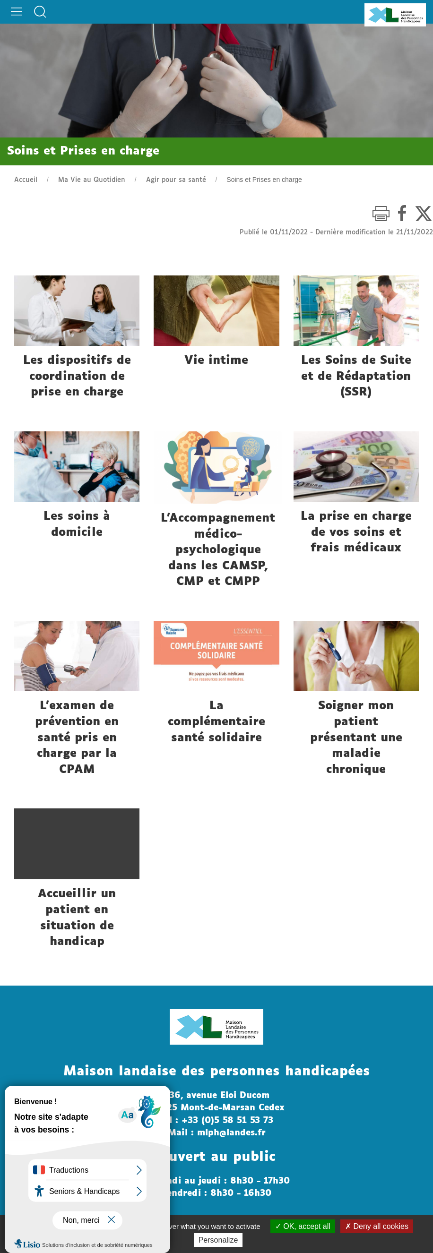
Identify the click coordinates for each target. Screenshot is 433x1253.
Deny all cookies (376, 1226)
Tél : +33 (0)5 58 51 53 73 (216, 1120)
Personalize (218, 1240)
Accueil (25, 180)
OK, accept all (302, 1226)
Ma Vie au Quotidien (91, 180)
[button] (16, 9)
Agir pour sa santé (176, 180)
